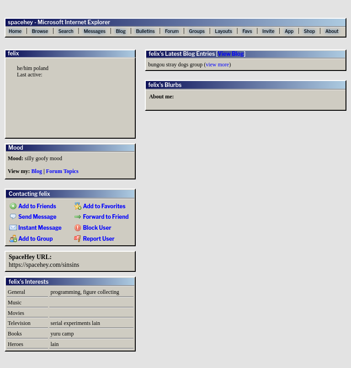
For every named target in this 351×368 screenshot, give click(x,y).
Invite (268, 31)
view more (217, 64)
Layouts (223, 31)
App (289, 31)
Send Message (32, 217)
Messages (95, 31)
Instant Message (35, 228)
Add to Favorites (100, 206)
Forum (172, 31)
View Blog (231, 53)
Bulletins (145, 31)
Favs (247, 31)
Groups (197, 31)
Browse (40, 31)
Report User (94, 239)
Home (15, 31)
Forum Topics (62, 171)
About (332, 31)
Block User (93, 228)
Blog (121, 31)
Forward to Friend (101, 217)
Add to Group (31, 239)
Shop (309, 31)
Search (66, 31)
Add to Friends (32, 206)
